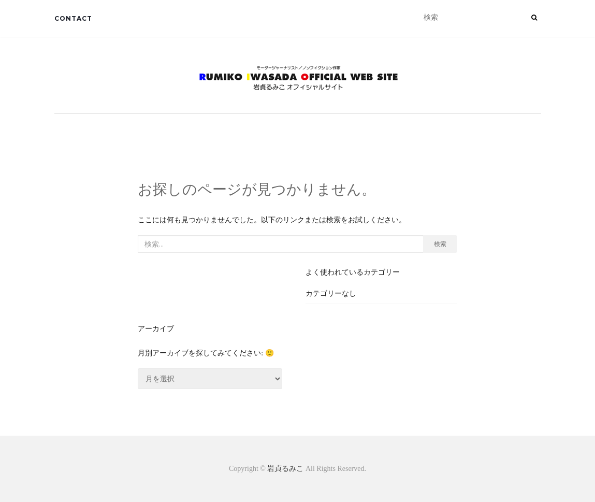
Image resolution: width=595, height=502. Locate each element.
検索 (440, 244)
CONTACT (73, 18)
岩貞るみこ (286, 468)
